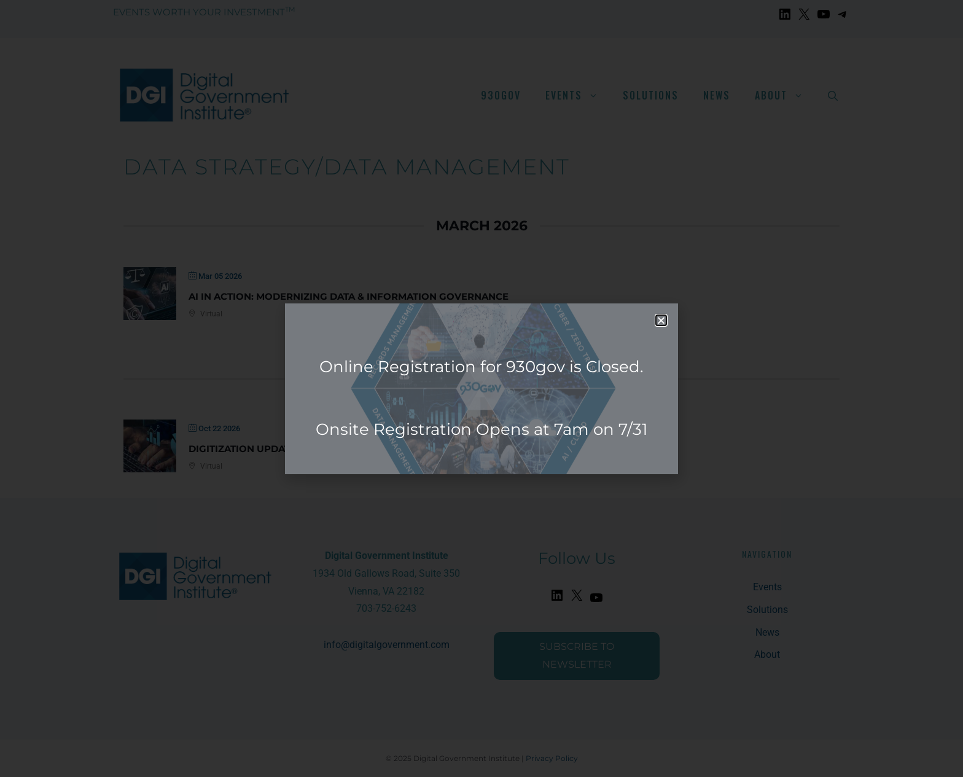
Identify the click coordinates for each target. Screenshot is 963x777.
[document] (481, 388)
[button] (661, 320)
